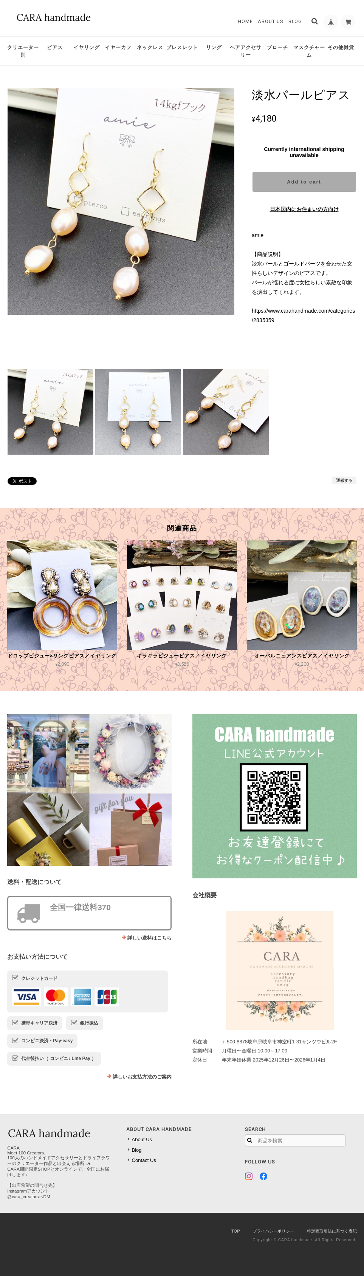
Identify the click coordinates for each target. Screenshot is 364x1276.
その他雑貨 (341, 47)
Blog (294, 21)
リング (214, 47)
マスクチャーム (309, 51)
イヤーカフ (118, 47)
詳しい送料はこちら (149, 938)
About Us (269, 21)
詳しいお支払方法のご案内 (142, 1077)
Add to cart (304, 182)
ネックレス (150, 47)
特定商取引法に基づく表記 (332, 1231)
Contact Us (144, 1160)
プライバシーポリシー (273, 1231)
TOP (235, 1231)
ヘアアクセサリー (246, 51)
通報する (344, 480)
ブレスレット (182, 47)
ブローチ (277, 47)
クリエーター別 (23, 51)
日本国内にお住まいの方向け (304, 209)
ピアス (55, 47)
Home (244, 21)
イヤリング (86, 47)
